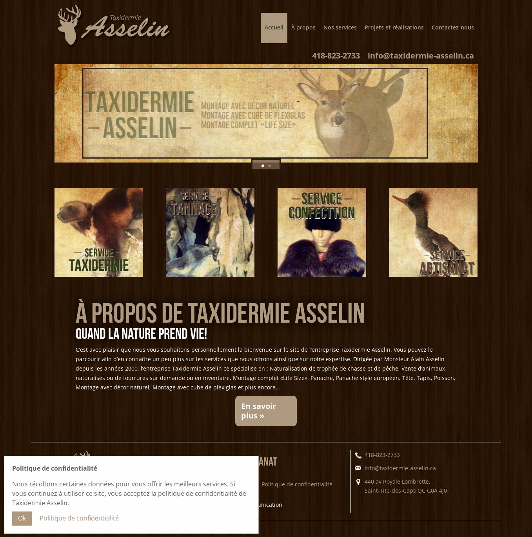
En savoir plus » (258, 419)
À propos (303, 27)
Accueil (274, 27)
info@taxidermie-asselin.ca (421, 63)
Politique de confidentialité (297, 492)
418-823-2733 (336, 63)
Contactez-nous (453, 27)
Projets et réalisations (394, 27)
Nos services (340, 27)
